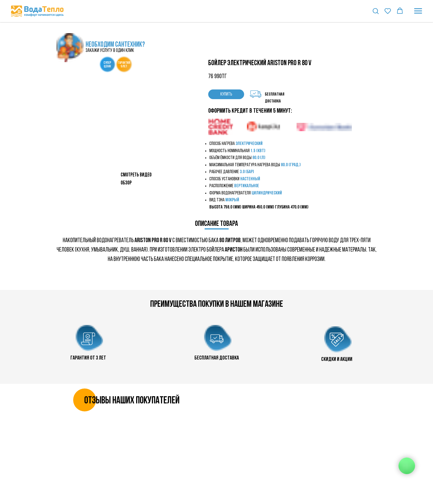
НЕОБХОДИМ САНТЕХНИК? (115, 45)
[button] (375, 10)
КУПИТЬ (226, 94)
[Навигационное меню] (418, 11)
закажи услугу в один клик (110, 50)
